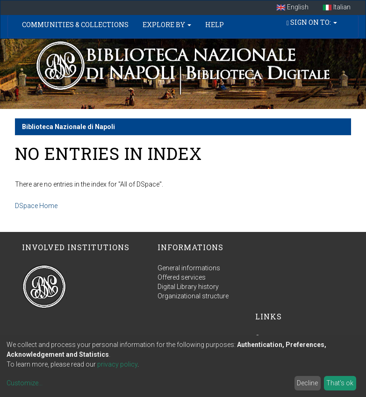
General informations (189, 268)
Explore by (167, 24)
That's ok (339, 383)
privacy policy (117, 364)
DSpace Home (36, 205)
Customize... (25, 383)
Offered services (182, 277)
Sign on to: (312, 22)
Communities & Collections (75, 24)
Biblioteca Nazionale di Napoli (68, 126)
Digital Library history (188, 286)
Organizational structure (193, 296)
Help (214, 24)
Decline (307, 383)
